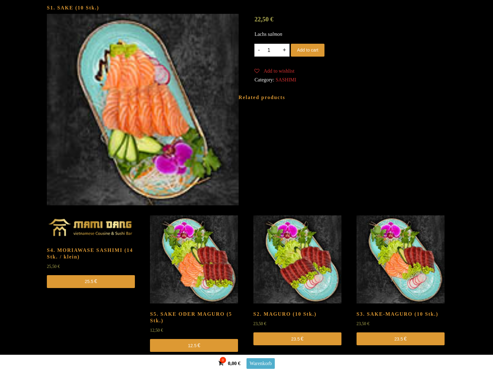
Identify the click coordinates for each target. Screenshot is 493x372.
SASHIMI (286, 79)
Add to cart (308, 50)
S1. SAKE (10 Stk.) (73, 7)
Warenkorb (261, 363)
